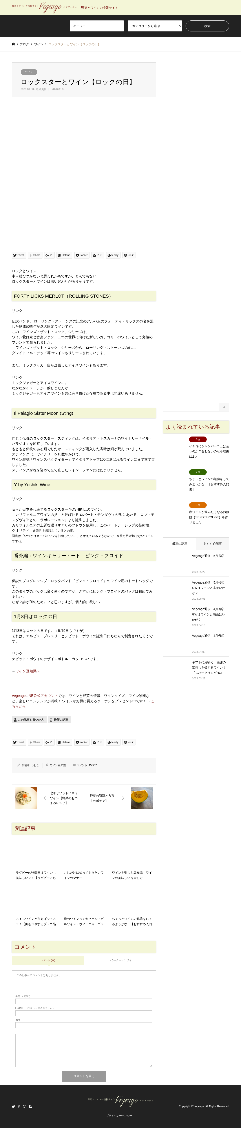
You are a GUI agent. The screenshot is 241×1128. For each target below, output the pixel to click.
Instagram (24, 1106)
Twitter (13, 1106)
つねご (35, 765)
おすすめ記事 (212, 535)
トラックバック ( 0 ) (120, 960)
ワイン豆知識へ (27, 671)
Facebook (18, 1106)
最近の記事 (180, 535)
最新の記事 (61, 719)
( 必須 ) (22, 996)
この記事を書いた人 (31, 719)
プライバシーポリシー (119, 1115)
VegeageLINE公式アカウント (35, 696)
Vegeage (199, 1106)
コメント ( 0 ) (47, 960)
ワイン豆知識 (58, 765)
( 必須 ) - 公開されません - (34, 1008)
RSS (30, 1106)
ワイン (29, 72)
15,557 (93, 765)
